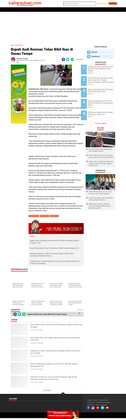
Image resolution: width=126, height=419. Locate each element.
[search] (79, 4)
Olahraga (48, 9)
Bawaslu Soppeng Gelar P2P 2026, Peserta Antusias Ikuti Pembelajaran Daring (102, 98)
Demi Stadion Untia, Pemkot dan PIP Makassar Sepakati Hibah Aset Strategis (56, 327)
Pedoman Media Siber (103, 405)
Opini (81, 9)
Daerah (24, 9)
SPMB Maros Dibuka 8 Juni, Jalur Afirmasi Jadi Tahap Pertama (100, 185)
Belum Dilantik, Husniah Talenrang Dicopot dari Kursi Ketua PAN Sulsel (101, 149)
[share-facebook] (63, 59)
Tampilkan (80, 310)
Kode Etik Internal (106, 400)
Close (50, 412)
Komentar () (79, 59)
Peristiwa (39, 9)
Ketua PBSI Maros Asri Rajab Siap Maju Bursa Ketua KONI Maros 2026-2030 (55, 340)
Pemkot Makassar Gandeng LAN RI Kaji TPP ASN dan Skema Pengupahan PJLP (54, 366)
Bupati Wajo (55, 216)
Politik (18, 9)
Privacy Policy (91, 403)
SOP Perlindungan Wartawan (106, 403)
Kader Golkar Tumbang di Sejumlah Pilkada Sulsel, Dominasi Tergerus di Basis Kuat (101, 156)
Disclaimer (96, 400)
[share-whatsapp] (72, 59)
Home (11, 9)
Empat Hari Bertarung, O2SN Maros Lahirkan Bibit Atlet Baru (101, 191)
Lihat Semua (47, 390)
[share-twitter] (67, 59)
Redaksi (89, 400)
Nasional (94, 52)
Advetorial (12, 404)
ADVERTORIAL (73, 9)
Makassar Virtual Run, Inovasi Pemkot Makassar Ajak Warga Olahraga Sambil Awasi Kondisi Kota (55, 381)
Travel (87, 9)
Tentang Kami (91, 405)
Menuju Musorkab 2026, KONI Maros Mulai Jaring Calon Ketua (103, 89)
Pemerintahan (68, 404)
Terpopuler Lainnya (100, 116)
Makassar (48, 404)
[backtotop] (63, 395)
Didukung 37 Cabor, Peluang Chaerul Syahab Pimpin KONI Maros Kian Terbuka (54, 353)
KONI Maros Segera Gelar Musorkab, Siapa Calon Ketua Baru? (103, 108)
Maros (65, 9)
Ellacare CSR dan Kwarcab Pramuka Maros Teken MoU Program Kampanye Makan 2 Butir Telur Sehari (103, 79)
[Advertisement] (63, 27)
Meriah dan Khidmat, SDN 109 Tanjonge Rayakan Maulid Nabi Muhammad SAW (99, 199)
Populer (112, 3)
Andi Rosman (45, 216)
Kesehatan (56, 9)
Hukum (31, 9)
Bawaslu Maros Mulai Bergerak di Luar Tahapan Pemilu (100, 143)
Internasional (95, 56)
